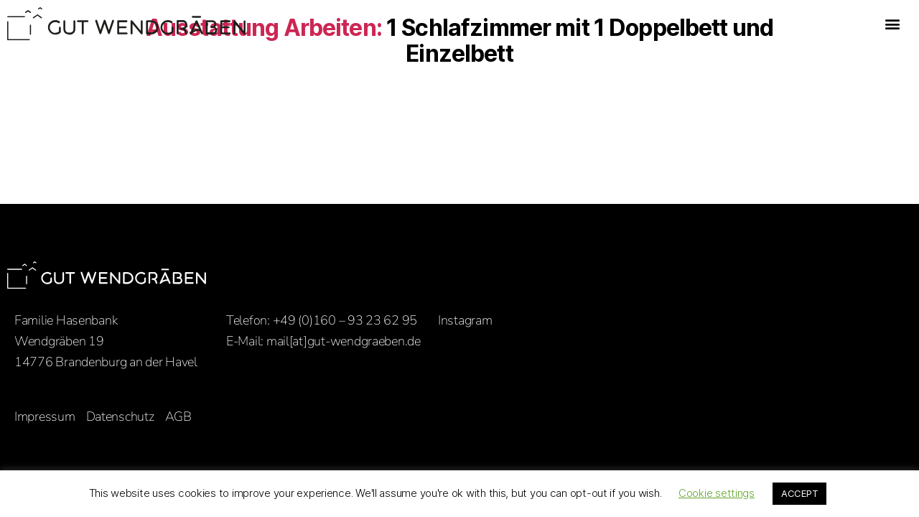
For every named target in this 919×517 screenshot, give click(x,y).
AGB (178, 416)
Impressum (44, 416)
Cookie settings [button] (716, 493)
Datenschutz (120, 416)
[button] (892, 24)
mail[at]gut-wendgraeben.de (343, 341)
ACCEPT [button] (799, 493)
